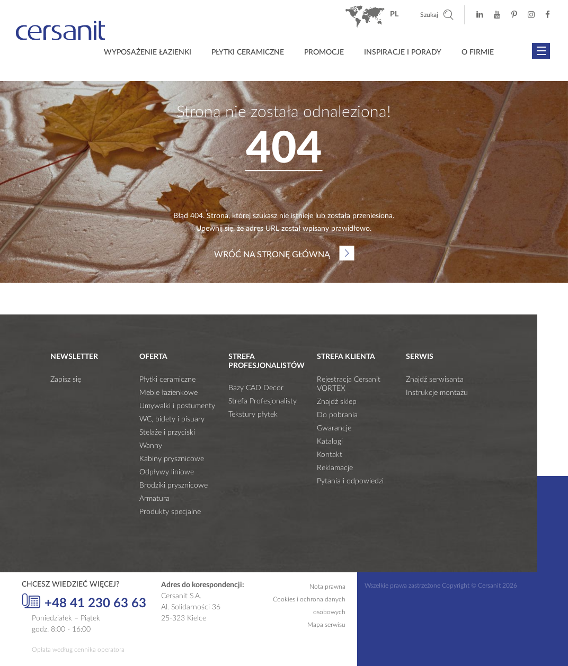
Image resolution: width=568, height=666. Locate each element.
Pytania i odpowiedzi (350, 481)
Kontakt (329, 454)
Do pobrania (337, 415)
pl (394, 14)
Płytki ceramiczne (247, 52)
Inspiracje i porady (402, 52)
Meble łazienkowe (168, 393)
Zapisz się (65, 379)
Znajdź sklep (337, 402)
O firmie (478, 52)
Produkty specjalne (170, 512)
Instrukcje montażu (437, 393)
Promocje (324, 52)
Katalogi (330, 441)
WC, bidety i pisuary (172, 419)
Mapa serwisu (326, 625)
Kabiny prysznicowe (171, 459)
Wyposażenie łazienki (147, 52)
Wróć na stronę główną (272, 254)
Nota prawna (327, 586)
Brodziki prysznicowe (173, 485)
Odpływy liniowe (166, 472)
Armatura (154, 498)
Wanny (150, 445)
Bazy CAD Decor (255, 388)
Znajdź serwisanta (435, 379)
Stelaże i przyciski (167, 432)
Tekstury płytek (253, 414)
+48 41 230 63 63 (84, 602)
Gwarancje (334, 428)
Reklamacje (335, 468)
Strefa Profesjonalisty (262, 401)
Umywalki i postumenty (177, 406)
